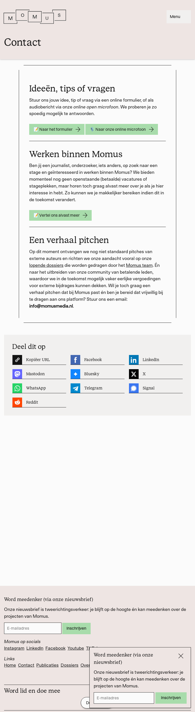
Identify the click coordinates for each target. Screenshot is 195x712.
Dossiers (69, 665)
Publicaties (47, 665)
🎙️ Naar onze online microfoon (121, 129)
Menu (179, 16)
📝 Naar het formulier (57, 129)
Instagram (14, 648)
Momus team (139, 265)
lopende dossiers (46, 265)
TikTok (92, 648)
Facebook (55, 648)
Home (10, 665)
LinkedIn (34, 648)
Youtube (76, 648)
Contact (26, 665)
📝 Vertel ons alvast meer (60, 215)
